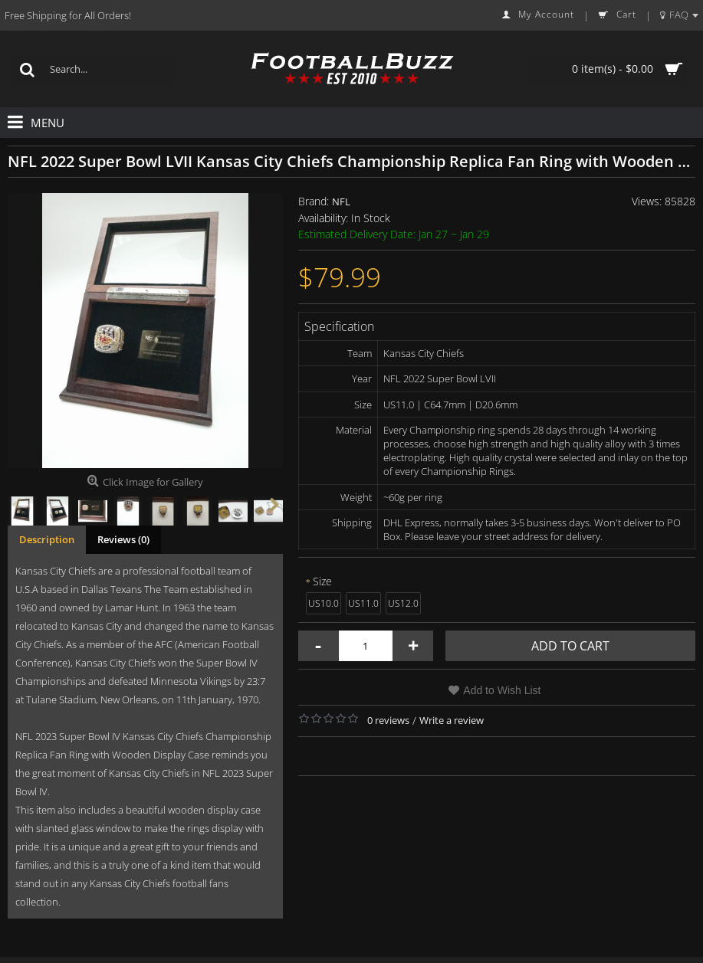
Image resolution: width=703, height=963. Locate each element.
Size (322, 581)
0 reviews (388, 720)
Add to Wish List (501, 690)
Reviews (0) (123, 539)
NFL (341, 201)
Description (46, 539)
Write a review (451, 720)
